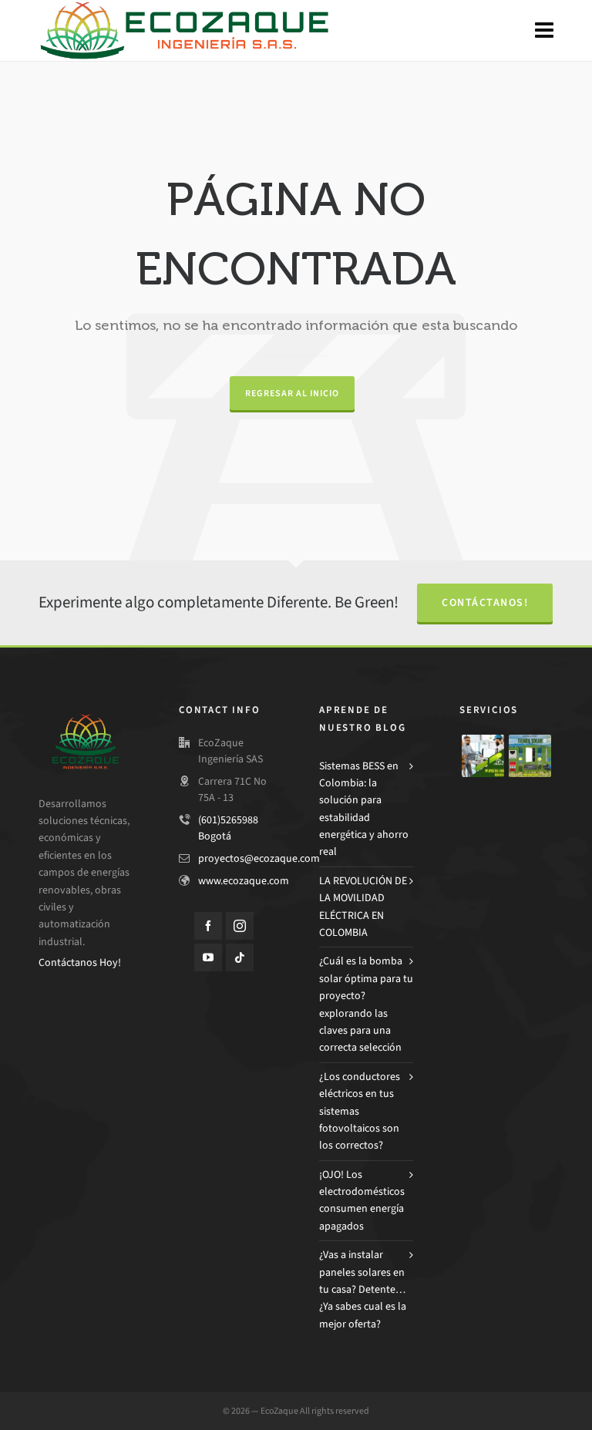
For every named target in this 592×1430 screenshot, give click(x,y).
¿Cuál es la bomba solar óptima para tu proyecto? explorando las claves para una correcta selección (366, 1004)
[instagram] (240, 926)
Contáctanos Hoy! (80, 962)
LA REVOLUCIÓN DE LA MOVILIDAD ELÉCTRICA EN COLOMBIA (363, 906)
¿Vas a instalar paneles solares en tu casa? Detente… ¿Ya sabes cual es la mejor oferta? (362, 1289)
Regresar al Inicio (292, 393)
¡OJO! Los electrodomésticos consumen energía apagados (362, 1200)
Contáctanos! (485, 602)
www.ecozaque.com (243, 880)
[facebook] (208, 926)
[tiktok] (240, 957)
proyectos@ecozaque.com (259, 858)
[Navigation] (544, 31)
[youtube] (208, 957)
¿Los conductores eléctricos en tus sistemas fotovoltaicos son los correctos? (359, 1111)
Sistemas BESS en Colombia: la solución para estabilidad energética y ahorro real (364, 809)
